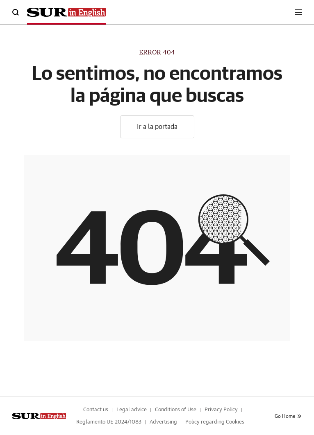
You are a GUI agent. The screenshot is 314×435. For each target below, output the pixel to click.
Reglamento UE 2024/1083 (108, 422)
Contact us (95, 409)
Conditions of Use (175, 409)
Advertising (163, 422)
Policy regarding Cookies (214, 422)
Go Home (288, 416)
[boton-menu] (298, 12)
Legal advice (131, 409)
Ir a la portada (157, 127)
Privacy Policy (221, 409)
